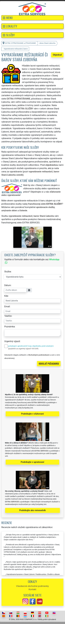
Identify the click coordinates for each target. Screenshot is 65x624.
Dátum (7, 285)
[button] (32, 17)
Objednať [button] (57, 55)
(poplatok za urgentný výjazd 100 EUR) (23, 349)
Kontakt (32, 589)
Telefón (8, 316)
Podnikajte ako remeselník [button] (32, 510)
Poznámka (9, 326)
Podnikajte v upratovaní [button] (32, 462)
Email (7, 306)
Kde (6, 296)
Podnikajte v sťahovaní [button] (32, 413)
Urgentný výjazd (12, 341)
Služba (7, 271)
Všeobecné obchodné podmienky (32, 586)
